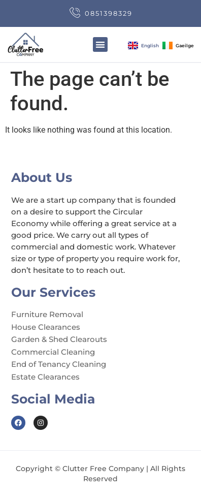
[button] (100, 44)
